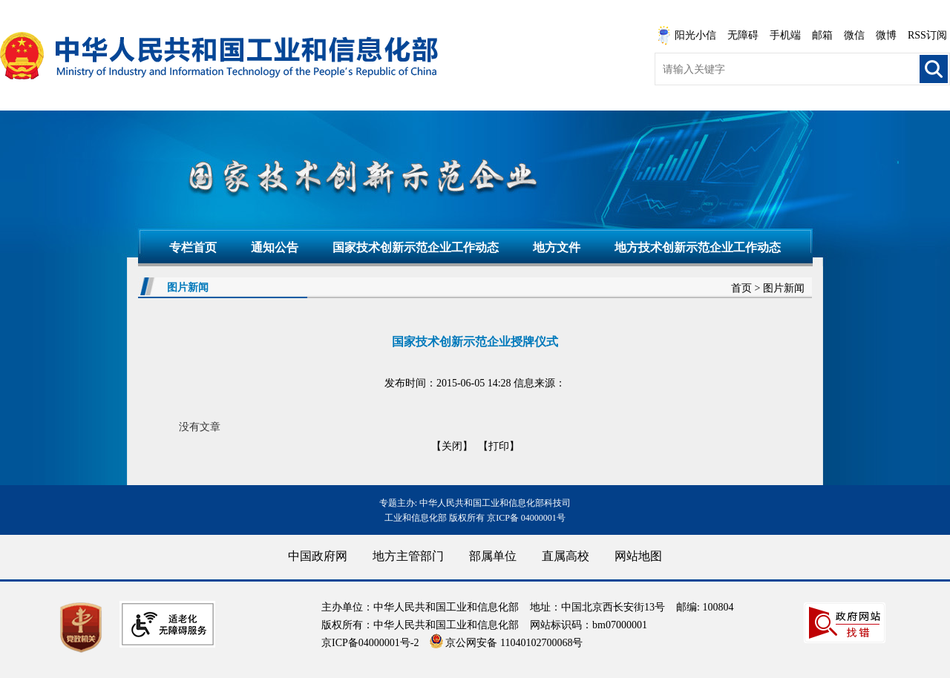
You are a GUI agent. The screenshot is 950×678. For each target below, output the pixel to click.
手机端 (785, 35)
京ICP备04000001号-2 (370, 642)
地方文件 (556, 247)
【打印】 (499, 446)
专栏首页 (193, 247)
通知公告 (274, 247)
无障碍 (743, 35)
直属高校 (565, 556)
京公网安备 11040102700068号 (506, 642)
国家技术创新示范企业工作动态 (415, 247)
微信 (854, 35)
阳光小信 (686, 35)
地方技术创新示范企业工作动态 (698, 247)
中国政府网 (317, 556)
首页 (741, 288)
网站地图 (638, 556)
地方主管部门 (408, 556)
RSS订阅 (927, 35)
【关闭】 (452, 446)
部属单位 (493, 556)
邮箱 (822, 35)
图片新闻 (784, 288)
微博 (886, 35)
